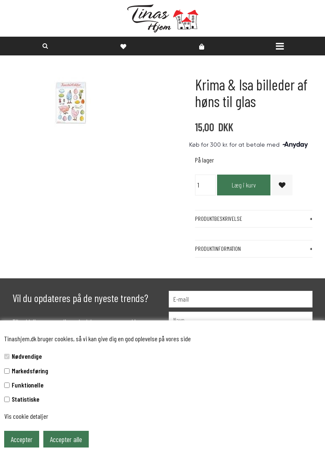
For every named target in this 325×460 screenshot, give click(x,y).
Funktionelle (27, 385)
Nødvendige (27, 356)
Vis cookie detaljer (26, 416)
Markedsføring (30, 371)
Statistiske (25, 399)
